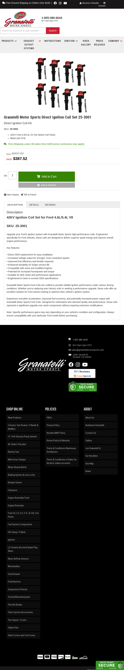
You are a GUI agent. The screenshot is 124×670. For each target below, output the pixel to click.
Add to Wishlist (48, 185)
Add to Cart (49, 176)
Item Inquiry (13, 194)
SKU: (6, 129)
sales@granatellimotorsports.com (88, 350)
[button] (30, 30)
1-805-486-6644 (80, 339)
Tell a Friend (30, 194)
